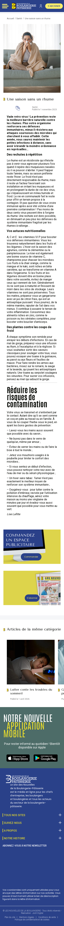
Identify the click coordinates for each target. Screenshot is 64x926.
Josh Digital (37, 913)
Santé (19, 18)
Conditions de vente (47, 917)
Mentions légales (26, 917)
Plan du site (10, 917)
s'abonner (54, 6)
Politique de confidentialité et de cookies (32, 919)
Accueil (10, 18)
